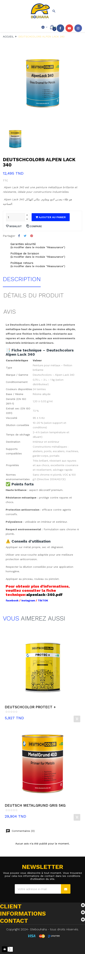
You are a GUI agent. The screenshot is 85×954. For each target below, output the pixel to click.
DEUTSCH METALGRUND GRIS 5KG (35, 805)
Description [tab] (22, 279)
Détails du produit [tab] (33, 295)
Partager (19, 236)
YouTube (69, 28)
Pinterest (31, 236)
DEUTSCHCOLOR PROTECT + (30, 707)
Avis (9, 311)
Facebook (60, 28)
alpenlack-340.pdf (44, 594)
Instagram (78, 28)
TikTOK (43, 600)
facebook (12, 600)
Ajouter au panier (51, 217)
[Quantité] (15, 217)
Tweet (25, 236)
